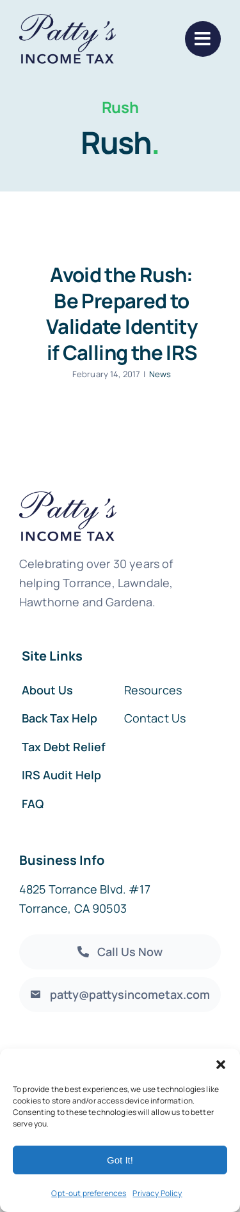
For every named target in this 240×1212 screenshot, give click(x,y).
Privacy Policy (157, 1193)
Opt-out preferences (88, 1193)
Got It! (120, 1160)
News (160, 374)
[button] (220, 1064)
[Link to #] (203, 39)
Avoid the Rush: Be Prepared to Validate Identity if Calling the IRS (121, 313)
